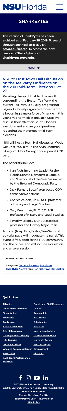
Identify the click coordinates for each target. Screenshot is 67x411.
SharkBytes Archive (16, 269)
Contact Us (25, 395)
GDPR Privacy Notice (42, 398)
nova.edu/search (15, 49)
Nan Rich (38, 269)
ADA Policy (34, 402)
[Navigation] (59, 7)
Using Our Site (40, 395)
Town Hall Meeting (54, 269)
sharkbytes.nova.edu (18, 57)
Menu (34, 67)
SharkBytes (46, 265)
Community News (29, 265)
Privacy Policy (21, 398)
